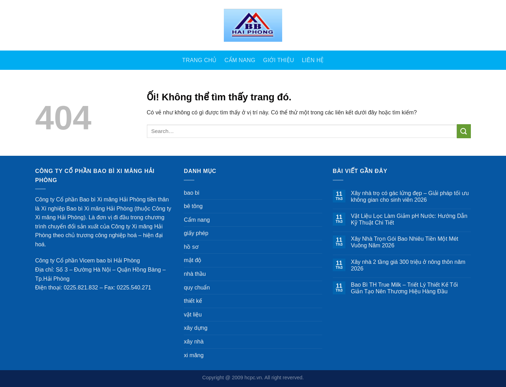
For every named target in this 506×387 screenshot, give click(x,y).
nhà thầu (195, 274)
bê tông (193, 206)
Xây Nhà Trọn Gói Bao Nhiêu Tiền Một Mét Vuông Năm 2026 (404, 242)
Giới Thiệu (278, 60)
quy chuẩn (197, 288)
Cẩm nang (240, 60)
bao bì (191, 193)
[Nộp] (464, 131)
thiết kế (193, 301)
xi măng (193, 355)
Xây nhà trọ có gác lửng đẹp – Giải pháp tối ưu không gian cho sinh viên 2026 (410, 196)
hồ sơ (191, 247)
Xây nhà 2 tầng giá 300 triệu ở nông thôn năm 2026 (408, 265)
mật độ (192, 260)
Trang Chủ (199, 60)
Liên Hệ (313, 60)
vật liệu (193, 315)
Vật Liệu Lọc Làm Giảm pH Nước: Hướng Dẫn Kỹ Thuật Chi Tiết (409, 219)
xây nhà (193, 342)
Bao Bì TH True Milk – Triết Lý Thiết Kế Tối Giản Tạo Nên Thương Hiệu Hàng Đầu (404, 288)
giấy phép (196, 233)
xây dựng (195, 328)
